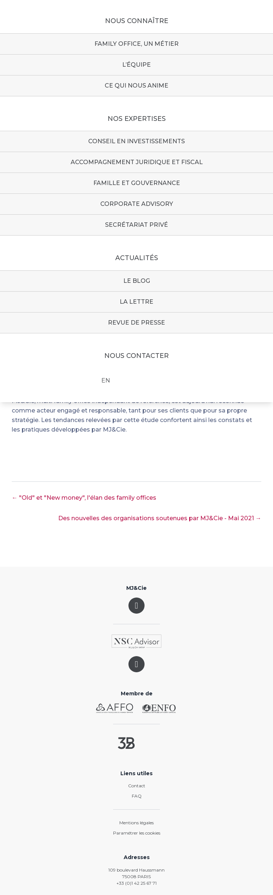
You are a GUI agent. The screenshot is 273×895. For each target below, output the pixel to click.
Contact (136, 785)
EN (105, 380)
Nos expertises (137, 118)
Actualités (136, 258)
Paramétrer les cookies (136, 833)
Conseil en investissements (136, 141)
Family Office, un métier (136, 43)
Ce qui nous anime (136, 85)
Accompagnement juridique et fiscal (137, 162)
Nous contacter (136, 355)
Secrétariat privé (136, 224)
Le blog (136, 280)
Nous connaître (136, 21)
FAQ (137, 796)
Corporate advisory (136, 203)
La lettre (136, 301)
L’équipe (136, 64)
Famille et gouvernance (136, 183)
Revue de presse (136, 322)
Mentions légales (136, 822)
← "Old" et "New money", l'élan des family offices (84, 497)
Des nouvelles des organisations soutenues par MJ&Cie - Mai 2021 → (159, 518)
